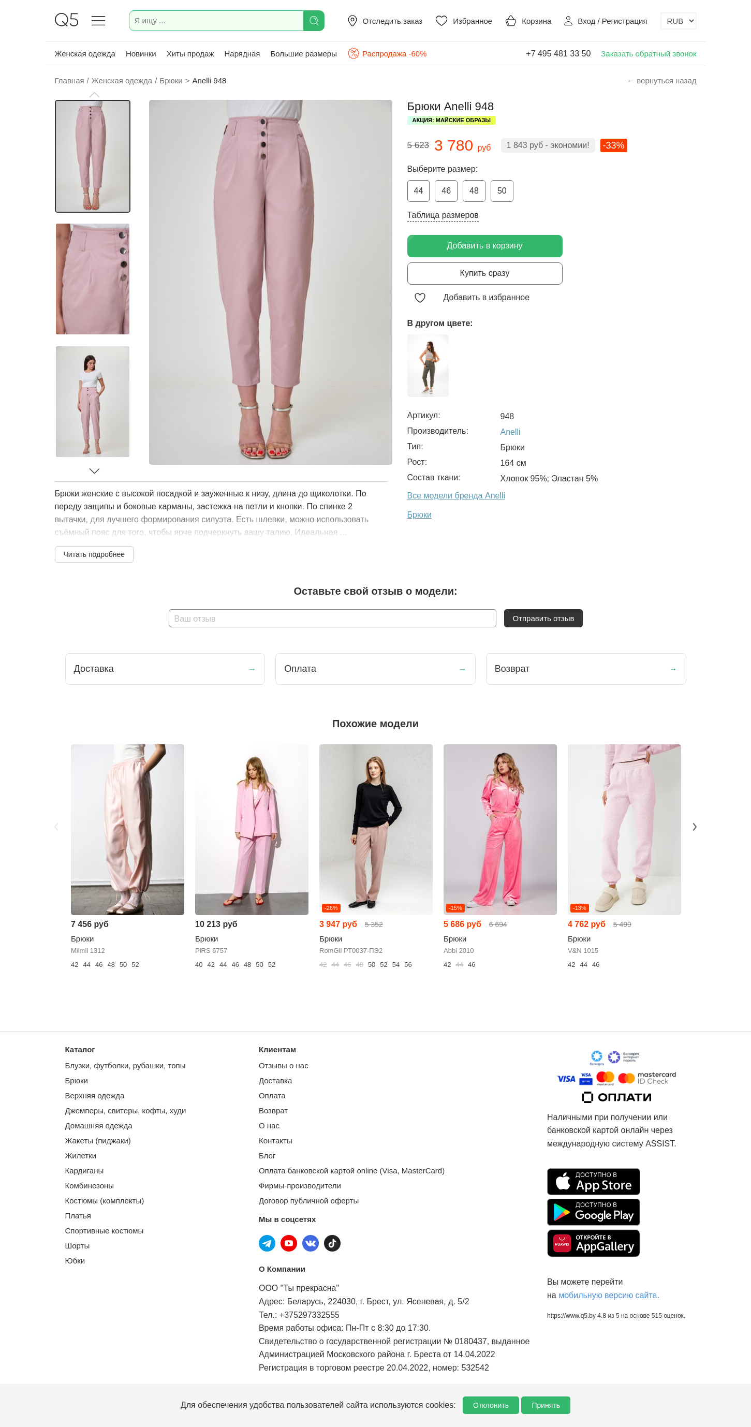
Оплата (272, 1095)
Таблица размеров (443, 215)
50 (502, 190)
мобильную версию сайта (607, 1295)
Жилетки (81, 1155)
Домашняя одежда (98, 1125)
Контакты (275, 1140)
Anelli (510, 432)
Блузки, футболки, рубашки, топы (125, 1065)
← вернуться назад (661, 80)
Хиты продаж (190, 53)
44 (418, 190)
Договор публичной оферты (309, 1200)
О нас (269, 1125)
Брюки (76, 1080)
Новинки (141, 53)
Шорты (77, 1245)
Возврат (273, 1110)
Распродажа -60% (386, 53)
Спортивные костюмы (104, 1230)
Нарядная (242, 53)
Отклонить (491, 1405)
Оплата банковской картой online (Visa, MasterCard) (352, 1170)
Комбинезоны (89, 1185)
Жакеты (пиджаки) (98, 1140)
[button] (94, 95)
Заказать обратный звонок (648, 53)
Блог (267, 1155)
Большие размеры (303, 53)
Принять (546, 1405)
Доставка (275, 1080)
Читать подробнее (94, 554)
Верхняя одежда (95, 1095)
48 (474, 190)
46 (446, 190)
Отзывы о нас (283, 1065)
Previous (56, 826)
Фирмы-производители (300, 1185)
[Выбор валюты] (678, 21)
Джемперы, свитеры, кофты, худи (125, 1110)
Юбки (75, 1260)
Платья (78, 1215)
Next (695, 826)
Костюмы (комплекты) (104, 1200)
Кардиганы (84, 1170)
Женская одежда (85, 53)
